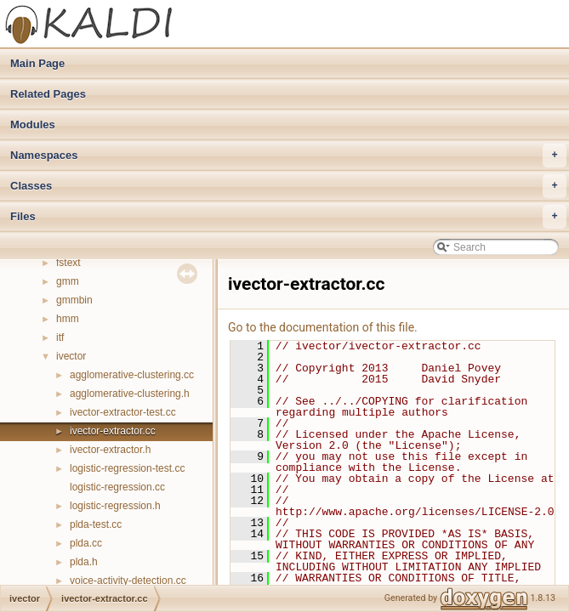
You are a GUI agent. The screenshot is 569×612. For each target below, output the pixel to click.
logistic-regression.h (115, 506)
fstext (68, 263)
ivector (71, 356)
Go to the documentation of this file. (323, 327)
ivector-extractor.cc (113, 431)
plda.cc (86, 543)
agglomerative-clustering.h (130, 394)
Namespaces (288, 155)
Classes (288, 186)
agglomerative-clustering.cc (132, 375)
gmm (67, 281)
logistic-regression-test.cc (127, 468)
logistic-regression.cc (117, 487)
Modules (32, 124)
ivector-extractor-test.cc (123, 412)
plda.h (84, 562)
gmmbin (74, 300)
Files (288, 217)
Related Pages (48, 94)
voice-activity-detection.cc (128, 580)
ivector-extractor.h (110, 450)
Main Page (37, 63)
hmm (67, 319)
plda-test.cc (96, 524)
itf (60, 337)
